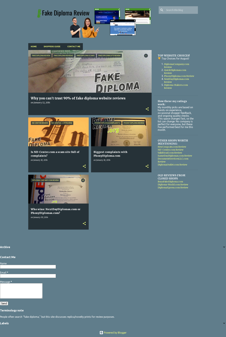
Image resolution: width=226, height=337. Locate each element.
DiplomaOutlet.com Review (172, 164)
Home (34, 46)
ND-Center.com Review (170, 149)
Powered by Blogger (113, 332)
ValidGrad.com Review (170, 152)
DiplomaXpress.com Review (173, 187)
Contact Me (73, 46)
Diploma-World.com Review (173, 184)
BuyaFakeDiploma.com (170, 181)
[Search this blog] (181, 10)
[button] (147, 109)
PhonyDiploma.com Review (179, 76)
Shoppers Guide (52, 46)
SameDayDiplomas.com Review (175, 155)
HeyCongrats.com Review (172, 146)
